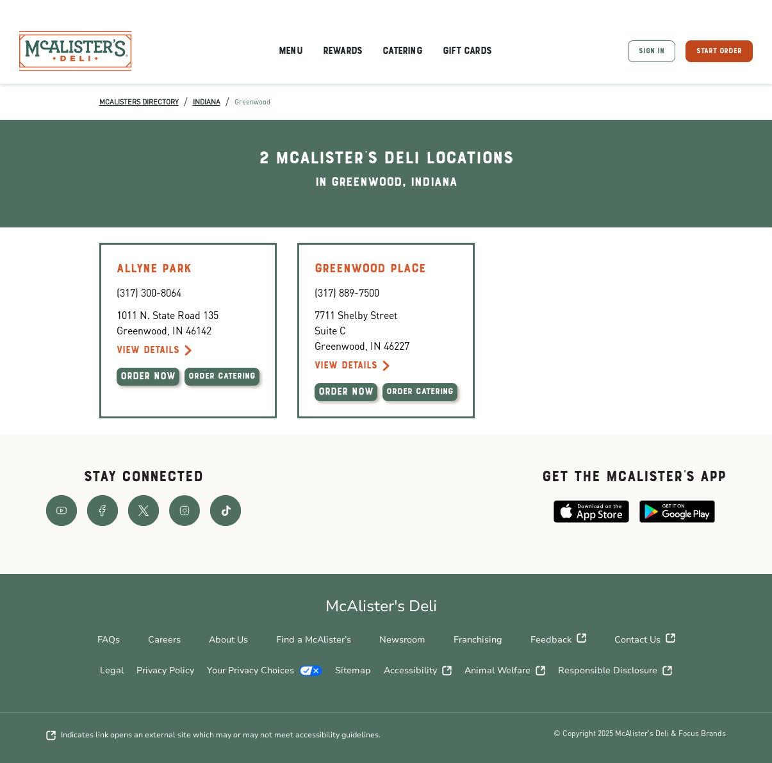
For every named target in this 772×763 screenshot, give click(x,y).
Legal (112, 670)
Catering (402, 51)
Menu (290, 51)
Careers (164, 640)
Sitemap (353, 670)
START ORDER (719, 51)
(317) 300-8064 (149, 292)
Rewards (342, 51)
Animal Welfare (504, 670)
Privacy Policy (165, 670)
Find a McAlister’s (313, 640)
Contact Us (644, 640)
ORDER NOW (148, 377)
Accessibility (418, 670)
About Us (228, 640)
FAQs (108, 640)
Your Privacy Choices (264, 670)
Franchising (478, 640)
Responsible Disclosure (615, 670)
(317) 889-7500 (347, 292)
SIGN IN (651, 51)
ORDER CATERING (222, 376)
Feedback (558, 640)
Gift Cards (467, 51)
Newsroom (402, 640)
